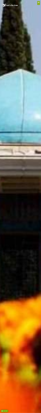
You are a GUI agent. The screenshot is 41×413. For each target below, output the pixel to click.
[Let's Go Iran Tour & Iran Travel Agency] (10, 5)
